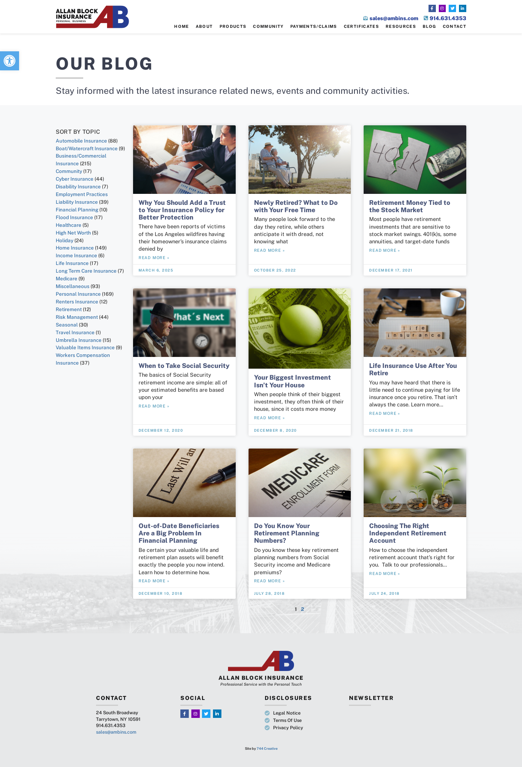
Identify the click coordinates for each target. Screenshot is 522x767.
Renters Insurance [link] (77, 302)
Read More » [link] (154, 257)
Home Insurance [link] (75, 248)
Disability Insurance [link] (78, 186)
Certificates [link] (361, 26)
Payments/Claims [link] (313, 26)
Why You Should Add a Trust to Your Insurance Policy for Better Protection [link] (182, 210)
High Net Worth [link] (73, 233)
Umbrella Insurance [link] (79, 340)
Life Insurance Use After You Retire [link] (413, 369)
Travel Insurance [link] (75, 332)
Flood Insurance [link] (74, 217)
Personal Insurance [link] (78, 294)
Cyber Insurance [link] (74, 179)
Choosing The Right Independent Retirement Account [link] (407, 533)
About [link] (204, 26)
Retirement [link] (69, 309)
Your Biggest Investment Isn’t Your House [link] (292, 380)
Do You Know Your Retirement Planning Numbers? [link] (286, 533)
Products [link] (233, 26)
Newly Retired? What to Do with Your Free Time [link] (296, 206)
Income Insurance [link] (76, 255)
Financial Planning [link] (77, 210)
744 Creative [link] (267, 748)
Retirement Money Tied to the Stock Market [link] (409, 206)
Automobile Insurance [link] (81, 141)
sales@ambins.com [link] (116, 732)
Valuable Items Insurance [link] (85, 347)
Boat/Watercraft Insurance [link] (87, 148)
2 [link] (302, 609)
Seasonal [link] (67, 325)
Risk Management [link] (77, 317)
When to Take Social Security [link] (184, 365)
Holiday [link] (64, 240)
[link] (9, 60)
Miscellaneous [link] (72, 286)
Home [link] (181, 26)
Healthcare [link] (68, 225)
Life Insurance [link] (72, 263)
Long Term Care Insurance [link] (86, 271)
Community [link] (268, 26)
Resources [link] (401, 26)
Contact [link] (454, 26)
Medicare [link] (66, 278)
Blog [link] (429, 26)
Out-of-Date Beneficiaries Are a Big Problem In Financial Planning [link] (179, 533)
